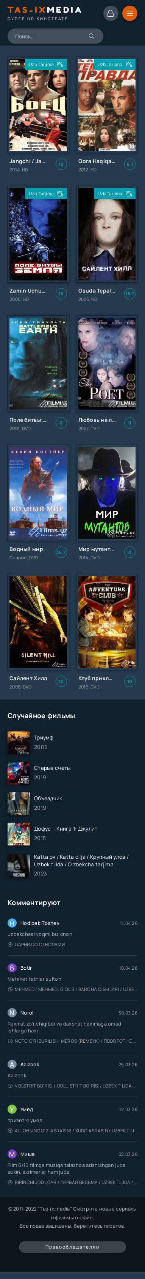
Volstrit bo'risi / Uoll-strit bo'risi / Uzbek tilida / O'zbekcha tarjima (72, 1086)
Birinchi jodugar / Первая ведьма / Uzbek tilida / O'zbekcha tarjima (72, 1182)
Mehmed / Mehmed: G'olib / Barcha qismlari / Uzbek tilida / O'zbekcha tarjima (72, 989)
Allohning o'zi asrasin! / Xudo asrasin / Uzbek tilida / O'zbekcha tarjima (72, 1130)
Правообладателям (72, 1247)
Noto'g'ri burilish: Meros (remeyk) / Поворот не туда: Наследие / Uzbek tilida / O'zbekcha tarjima (72, 1041)
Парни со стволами (36, 944)
